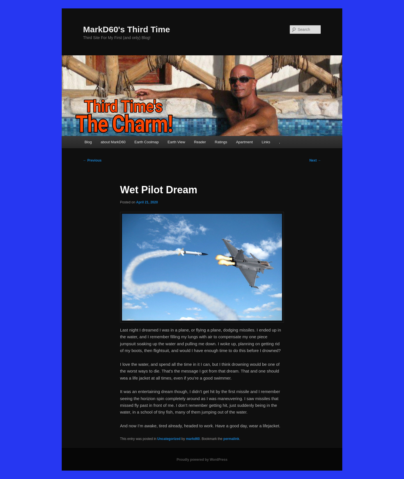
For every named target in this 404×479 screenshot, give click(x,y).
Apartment (244, 142)
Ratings (221, 142)
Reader (200, 142)
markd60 (193, 439)
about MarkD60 (113, 142)
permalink (231, 439)
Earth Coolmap (146, 142)
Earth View (176, 142)
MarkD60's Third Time (126, 29)
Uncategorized (169, 439)
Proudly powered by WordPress (201, 460)
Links (266, 142)
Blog (88, 142)
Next (315, 160)
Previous (92, 160)
